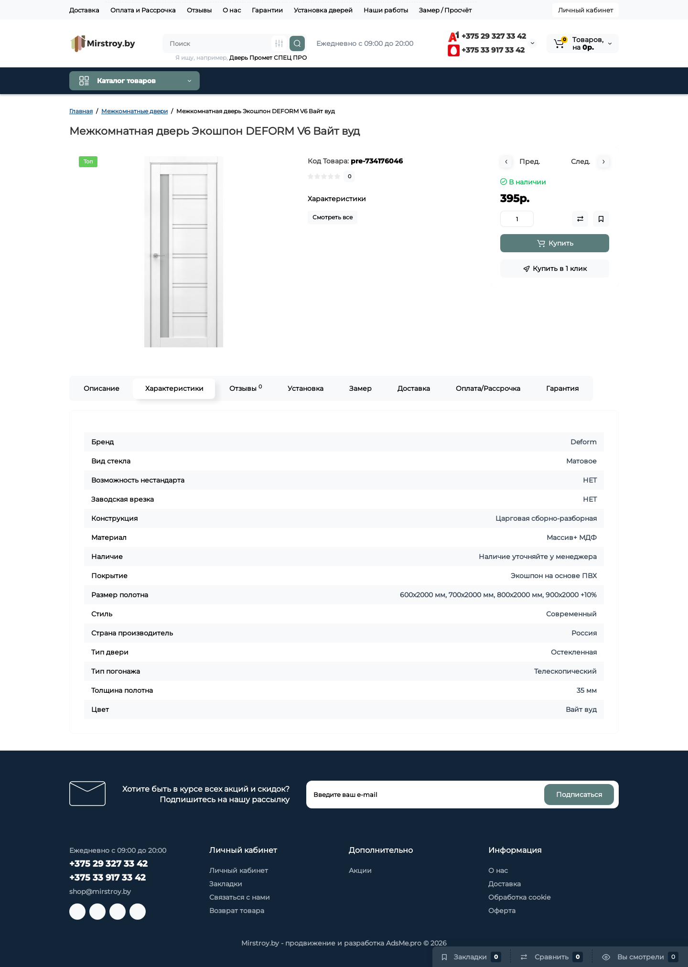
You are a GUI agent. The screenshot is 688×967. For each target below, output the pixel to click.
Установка (305, 388)
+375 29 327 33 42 (487, 36)
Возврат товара (236, 910)
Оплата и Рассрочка (143, 10)
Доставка (84, 10)
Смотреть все (332, 217)
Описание (101, 388)
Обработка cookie (519, 897)
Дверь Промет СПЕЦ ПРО (268, 57)
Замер (360, 388)
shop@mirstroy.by (100, 891)
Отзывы (199, 10)
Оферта (502, 910)
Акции (360, 870)
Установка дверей (323, 10)
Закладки (225, 884)
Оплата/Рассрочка (487, 388)
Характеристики (174, 388)
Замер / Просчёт (445, 10)
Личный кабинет (585, 10)
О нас (232, 10)
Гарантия (562, 388)
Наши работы (386, 10)
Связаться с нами (239, 897)
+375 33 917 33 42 (486, 49)
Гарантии (267, 10)
